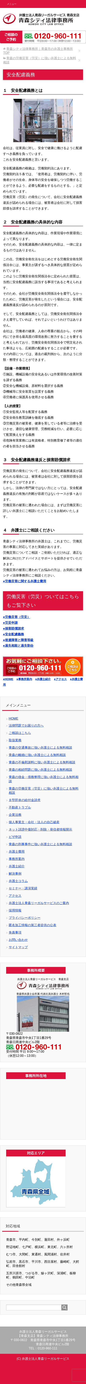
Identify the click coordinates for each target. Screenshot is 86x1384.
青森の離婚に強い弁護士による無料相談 (37, 755)
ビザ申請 (15, 837)
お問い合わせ (18, 939)
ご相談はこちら (20, 733)
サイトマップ (18, 947)
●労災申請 (10, 622)
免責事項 (15, 932)
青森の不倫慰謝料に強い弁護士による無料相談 (42, 762)
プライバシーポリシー (24, 917)
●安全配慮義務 (13, 634)
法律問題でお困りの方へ (26, 725)
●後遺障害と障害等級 (18, 640)
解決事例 (15, 873)
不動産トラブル (20, 807)
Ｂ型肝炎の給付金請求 (24, 800)
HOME (13, 718)
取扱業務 (15, 740)
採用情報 (15, 910)
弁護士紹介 (17, 866)
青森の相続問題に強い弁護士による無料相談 (40, 769)
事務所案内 (17, 859)
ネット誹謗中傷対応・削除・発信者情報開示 (40, 829)
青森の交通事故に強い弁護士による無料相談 (40, 747)
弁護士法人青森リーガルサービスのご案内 (39, 903)
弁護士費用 (17, 851)
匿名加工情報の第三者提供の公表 (32, 925)
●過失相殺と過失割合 (18, 645)
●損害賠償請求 (13, 628)
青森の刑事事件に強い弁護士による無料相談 (40, 844)
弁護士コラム (18, 881)
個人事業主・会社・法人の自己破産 (34, 822)
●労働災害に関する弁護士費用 (24, 581)
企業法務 (15, 814)
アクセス (15, 895)
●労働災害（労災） (16, 617)
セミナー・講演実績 (23, 888)
